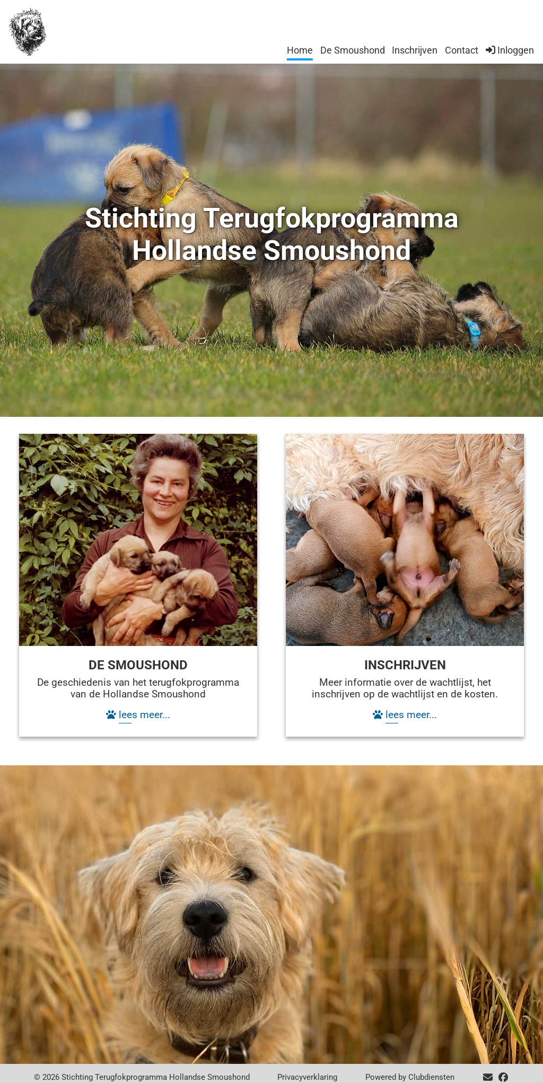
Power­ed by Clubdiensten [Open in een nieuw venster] (409, 1077)
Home (300, 50)
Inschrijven (414, 50)
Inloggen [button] (510, 50)
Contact (461, 50)
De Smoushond (352, 50)
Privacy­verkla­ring (307, 1077)
